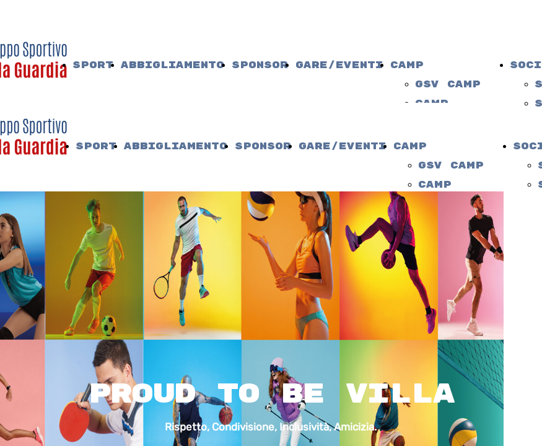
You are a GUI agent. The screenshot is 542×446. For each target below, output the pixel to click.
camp (407, 65)
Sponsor (260, 65)
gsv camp (448, 84)
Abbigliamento (172, 65)
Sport (92, 65)
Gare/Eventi (339, 65)
